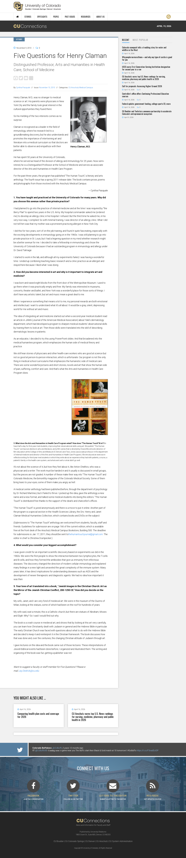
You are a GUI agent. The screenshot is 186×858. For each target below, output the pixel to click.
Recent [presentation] (125, 39)
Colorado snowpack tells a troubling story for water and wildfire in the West (144, 49)
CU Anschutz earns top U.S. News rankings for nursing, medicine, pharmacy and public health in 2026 (93, 717)
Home (17, 17)
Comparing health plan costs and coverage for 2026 (38, 715)
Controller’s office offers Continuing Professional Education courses (145, 95)
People (56, 16)
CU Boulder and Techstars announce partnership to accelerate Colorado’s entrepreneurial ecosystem (146, 112)
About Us (100, 16)
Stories (27, 16)
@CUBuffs (57, 748)
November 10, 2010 (47, 87)
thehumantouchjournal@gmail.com (85, 534)
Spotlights (42, 16)
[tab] (125, 40)
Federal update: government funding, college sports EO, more (146, 103)
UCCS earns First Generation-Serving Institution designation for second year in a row (146, 68)
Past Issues (70, 16)
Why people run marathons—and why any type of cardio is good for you (147, 58)
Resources (85, 16)
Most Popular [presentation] (140, 39)
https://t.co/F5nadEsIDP (147, 750)
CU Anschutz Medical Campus (80, 87)
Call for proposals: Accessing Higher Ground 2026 (142, 86)
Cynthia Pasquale (23, 87)
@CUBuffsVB (41, 750)
